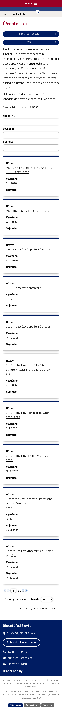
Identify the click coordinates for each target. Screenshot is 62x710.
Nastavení (47, 705)
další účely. (32, 687)
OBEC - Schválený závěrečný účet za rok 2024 (29, 458)
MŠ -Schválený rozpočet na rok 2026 (27, 211)
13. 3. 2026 (12, 299)
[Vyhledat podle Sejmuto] (31, 147)
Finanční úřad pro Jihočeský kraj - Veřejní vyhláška (30, 553)
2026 (36, 107)
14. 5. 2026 (12, 578)
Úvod (5, 14)
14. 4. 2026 (12, 338)
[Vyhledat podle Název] (31, 122)
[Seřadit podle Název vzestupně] (14, 115)
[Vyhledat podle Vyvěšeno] (31, 135)
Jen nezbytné (32, 705)
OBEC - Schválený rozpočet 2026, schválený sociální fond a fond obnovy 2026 (28, 369)
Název (8, 116)
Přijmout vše (15, 705)
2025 (23, 107)
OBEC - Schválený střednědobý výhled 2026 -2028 (28, 415)
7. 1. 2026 (11, 183)
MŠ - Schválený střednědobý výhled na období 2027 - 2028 (29, 170)
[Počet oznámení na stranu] (47, 599)
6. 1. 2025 (11, 428)
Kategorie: (9, 107)
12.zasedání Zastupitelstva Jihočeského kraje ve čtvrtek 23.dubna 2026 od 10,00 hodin (29, 503)
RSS (41, 42)
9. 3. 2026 (12, 260)
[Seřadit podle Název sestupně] (14, 116)
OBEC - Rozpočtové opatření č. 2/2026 (28, 288)
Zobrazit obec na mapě (21, 642)
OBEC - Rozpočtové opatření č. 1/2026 (28, 249)
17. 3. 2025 (12, 471)
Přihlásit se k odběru (37, 34)
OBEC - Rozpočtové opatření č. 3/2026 (28, 327)
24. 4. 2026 (12, 530)
